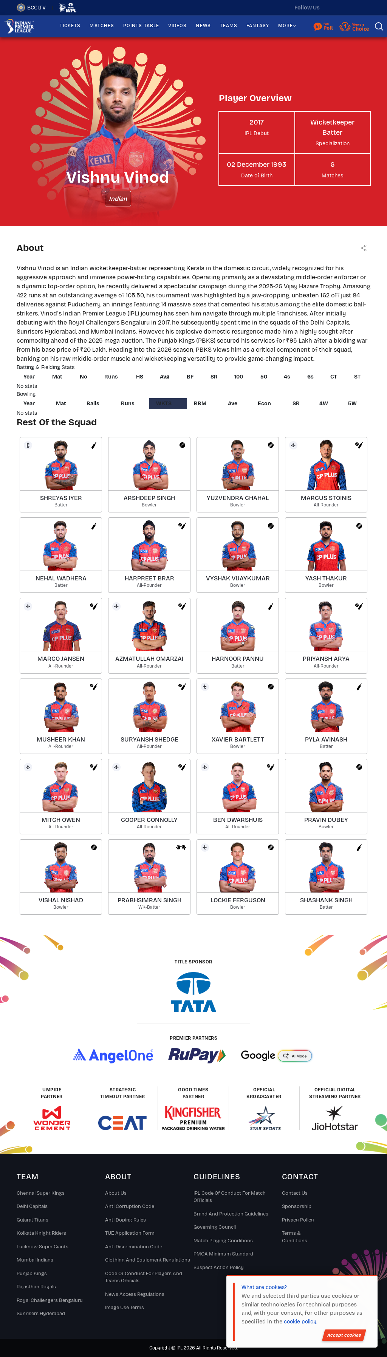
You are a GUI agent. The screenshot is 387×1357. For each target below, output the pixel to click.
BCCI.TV (31, 7)
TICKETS (70, 25)
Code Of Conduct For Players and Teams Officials (143, 1277)
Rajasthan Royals (36, 1287)
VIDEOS (177, 25)
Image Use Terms (124, 1308)
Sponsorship (296, 1206)
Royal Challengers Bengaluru (50, 1300)
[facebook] (364, 7)
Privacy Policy (298, 1220)
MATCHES (102, 25)
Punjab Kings (32, 1274)
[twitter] (333, 7)
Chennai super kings (41, 1193)
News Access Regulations (134, 1294)
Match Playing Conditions (223, 1241)
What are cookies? (264, 1287)
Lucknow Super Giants (42, 1247)
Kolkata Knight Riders (41, 1233)
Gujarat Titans (32, 1220)
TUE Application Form (130, 1233)
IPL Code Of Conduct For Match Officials (230, 1197)
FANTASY (257, 25)
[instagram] (348, 7)
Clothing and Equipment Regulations (147, 1260)
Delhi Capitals (32, 1206)
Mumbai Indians (35, 1260)
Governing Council (215, 1227)
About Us (116, 1193)
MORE (285, 25)
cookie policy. (300, 1322)
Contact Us (295, 1193)
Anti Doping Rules (125, 1220)
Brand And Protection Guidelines (231, 1214)
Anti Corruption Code (129, 1206)
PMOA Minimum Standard (223, 1254)
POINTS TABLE (141, 25)
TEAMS (228, 25)
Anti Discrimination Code (133, 1247)
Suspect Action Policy (219, 1268)
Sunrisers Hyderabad (41, 1314)
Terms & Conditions (294, 1237)
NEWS (203, 25)
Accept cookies (344, 1335)
